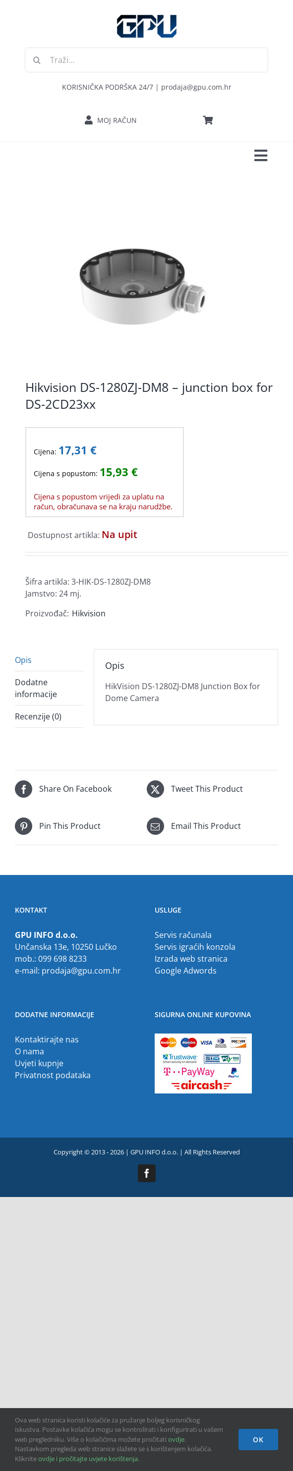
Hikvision (89, 613)
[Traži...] (146, 60)
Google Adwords (186, 970)
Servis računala (183, 934)
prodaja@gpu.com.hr (81, 970)
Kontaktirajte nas (47, 1039)
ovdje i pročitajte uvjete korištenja (88, 1458)
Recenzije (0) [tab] (38, 716)
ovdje (176, 1439)
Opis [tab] (23, 659)
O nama (29, 1051)
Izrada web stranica (191, 958)
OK (258, 1439)
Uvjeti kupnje (39, 1063)
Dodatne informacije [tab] (36, 688)
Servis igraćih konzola (195, 946)
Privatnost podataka (53, 1075)
